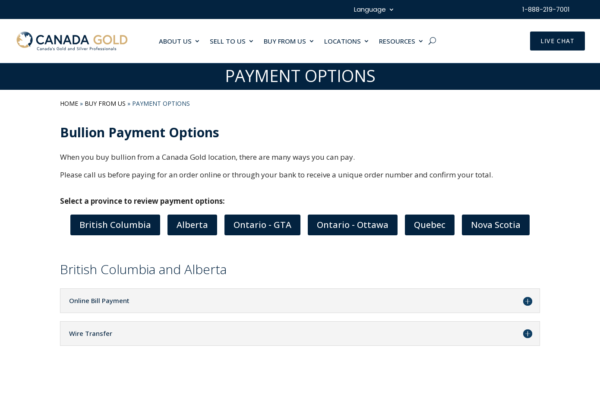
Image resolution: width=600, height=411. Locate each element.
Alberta (192, 225)
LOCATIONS (342, 41)
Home (69, 103)
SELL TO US (228, 41)
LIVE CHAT (557, 41)
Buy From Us (105, 103)
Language (370, 10)
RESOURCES (397, 41)
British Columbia (115, 225)
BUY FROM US (285, 41)
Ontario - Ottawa (352, 225)
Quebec (429, 225)
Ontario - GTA (262, 225)
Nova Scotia (496, 225)
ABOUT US (175, 41)
